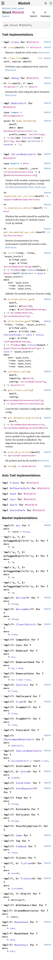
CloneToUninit (26, 624)
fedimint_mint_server (13, 8)
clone (11, 47)
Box (13, 137)
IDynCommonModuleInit (18, 739)
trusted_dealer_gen (20, 299)
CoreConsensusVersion (18, 171)
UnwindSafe (17, 510)
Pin (13, 269)
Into (23, 771)
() (21, 385)
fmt (10, 83)
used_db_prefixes (19, 452)
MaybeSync (21, 944)
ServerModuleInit (23, 154)
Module (15, 163)
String (38, 134)
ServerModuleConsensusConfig (24, 400)
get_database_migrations (24, 417)
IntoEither (23, 783)
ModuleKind (29, 466)
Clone (15, 42)
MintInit (24, 3)
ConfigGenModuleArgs (32, 309)
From (19, 701)
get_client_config (20, 390)
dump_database (25, 120)
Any (18, 525)
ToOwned (21, 846)
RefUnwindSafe (20, 488)
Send (6, 144)
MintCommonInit (13, 115)
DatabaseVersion (33, 424)
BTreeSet (23, 455)
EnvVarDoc (15, 235)
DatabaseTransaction (17, 131)
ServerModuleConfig (16, 316)
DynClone (22, 684)
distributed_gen (18, 321)
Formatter (10, 86)
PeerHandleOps (13, 334)
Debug (15, 78)
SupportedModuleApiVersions (22, 199)
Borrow (20, 597)
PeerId (26, 306)
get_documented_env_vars (20, 232)
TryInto (25, 878)
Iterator (27, 137)
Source (5, 16)
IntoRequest (24, 788)
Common (15, 112)
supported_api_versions (19, 196)
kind (10, 466)
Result (33, 86)
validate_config (18, 371)
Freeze (14, 482)
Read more (44, 52)
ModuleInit (19, 103)
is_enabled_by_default (18, 207)
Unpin (13, 504)
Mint (26, 163)
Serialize (33, 141)
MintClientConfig (31, 403)
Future (31, 269)
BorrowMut (23, 609)
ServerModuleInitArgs (18, 266)
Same (19, 835)
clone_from (15, 58)
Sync (38, 334)
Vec (31, 134)
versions (13, 168)
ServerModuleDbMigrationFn (21, 427)
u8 (31, 455)
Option (12, 455)
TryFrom (25, 863)
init (10, 253)
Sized (26, 531)
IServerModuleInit (29, 750)
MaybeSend (21, 922)
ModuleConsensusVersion (20, 175)
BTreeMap (16, 312)
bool (6, 211)
